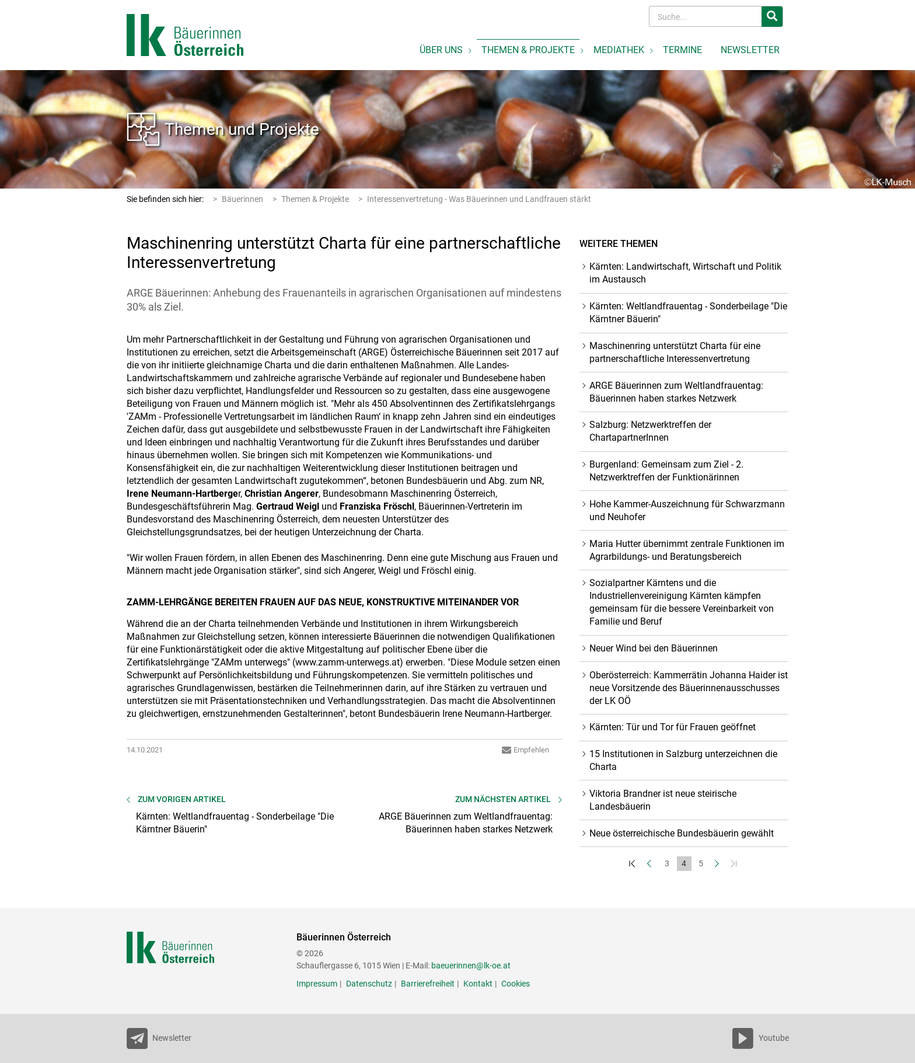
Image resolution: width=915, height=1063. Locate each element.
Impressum (316, 983)
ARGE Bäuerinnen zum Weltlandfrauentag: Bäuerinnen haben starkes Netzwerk (676, 392)
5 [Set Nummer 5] (701, 863)
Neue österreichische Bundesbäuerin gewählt (681, 833)
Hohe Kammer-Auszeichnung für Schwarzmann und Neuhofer (687, 510)
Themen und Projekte (242, 129)
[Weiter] (718, 863)
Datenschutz (369, 983)
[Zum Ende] (735, 863)
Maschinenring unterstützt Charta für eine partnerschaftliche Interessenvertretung (674, 352)
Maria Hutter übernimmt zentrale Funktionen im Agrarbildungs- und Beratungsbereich (686, 550)
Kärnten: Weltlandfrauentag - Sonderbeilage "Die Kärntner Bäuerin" (688, 313)
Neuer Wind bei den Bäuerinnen (653, 648)
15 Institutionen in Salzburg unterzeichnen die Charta (683, 760)
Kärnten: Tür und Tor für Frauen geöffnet (672, 727)
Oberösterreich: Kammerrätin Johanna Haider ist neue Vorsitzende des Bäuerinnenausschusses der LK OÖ (688, 688)
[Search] (706, 16)
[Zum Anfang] (633, 863)
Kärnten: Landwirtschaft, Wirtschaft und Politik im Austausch (685, 273)
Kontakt (478, 983)
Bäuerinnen (242, 199)
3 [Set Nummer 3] (667, 863)
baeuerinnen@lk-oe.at (471, 965)
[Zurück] (650, 863)
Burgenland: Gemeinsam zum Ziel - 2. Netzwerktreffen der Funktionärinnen (666, 471)
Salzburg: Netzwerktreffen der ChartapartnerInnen (650, 431)
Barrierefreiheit (428, 983)
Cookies (515, 983)
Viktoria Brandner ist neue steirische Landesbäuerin (662, 800)
